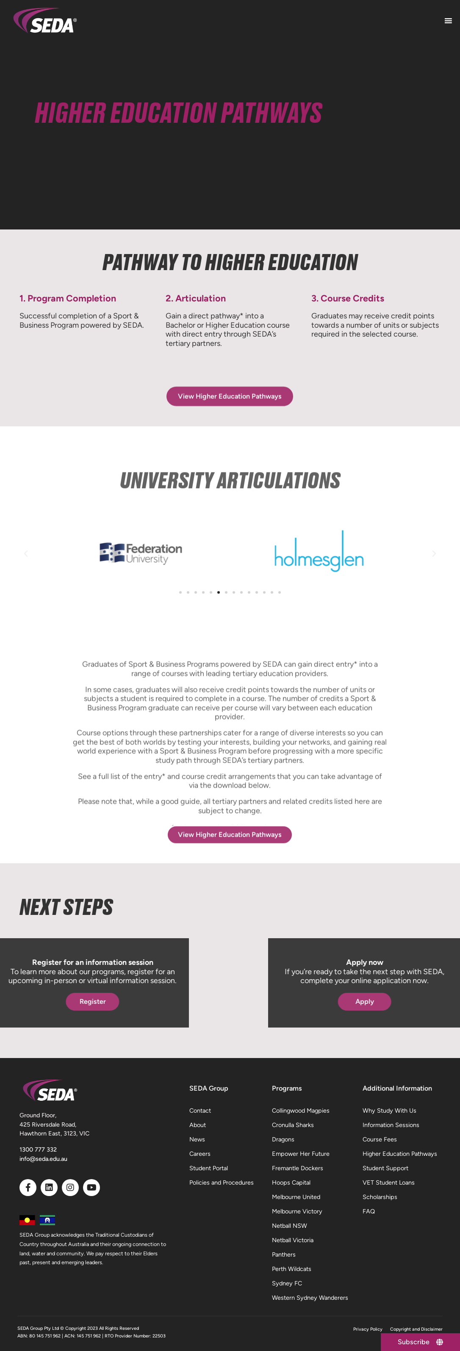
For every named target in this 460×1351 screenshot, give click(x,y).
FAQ (369, 1211)
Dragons (283, 1139)
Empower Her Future (301, 1154)
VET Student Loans (389, 1182)
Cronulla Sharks (293, 1125)
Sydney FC (287, 1283)
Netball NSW (289, 1225)
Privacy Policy (367, 1329)
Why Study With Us (389, 1110)
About (197, 1125)
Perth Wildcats (291, 1269)
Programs (287, 1088)
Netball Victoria (292, 1240)
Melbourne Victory (297, 1211)
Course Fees (380, 1139)
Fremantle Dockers (297, 1168)
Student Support (385, 1168)
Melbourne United (296, 1197)
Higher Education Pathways (400, 1154)
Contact (200, 1110)
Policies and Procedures (221, 1182)
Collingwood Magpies (301, 1110)
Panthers (284, 1254)
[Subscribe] (420, 1342)
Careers (200, 1154)
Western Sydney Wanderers (310, 1297)
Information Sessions (391, 1125)
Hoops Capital (291, 1182)
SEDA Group (208, 1088)
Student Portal (208, 1168)
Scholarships (380, 1197)
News (197, 1139)
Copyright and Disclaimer (416, 1329)
